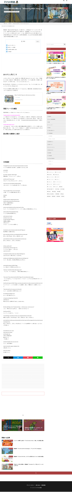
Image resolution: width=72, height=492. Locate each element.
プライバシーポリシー (29, 485)
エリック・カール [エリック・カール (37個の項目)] (50, 181)
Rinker (19, 97)
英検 (49, 124)
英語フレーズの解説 (10, 47)
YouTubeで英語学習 (52, 162)
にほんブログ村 (49, 228)
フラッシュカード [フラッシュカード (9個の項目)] (57, 188)
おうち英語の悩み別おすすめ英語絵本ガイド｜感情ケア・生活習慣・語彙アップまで (56, 110)
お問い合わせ (38, 485)
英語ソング (52, 165)
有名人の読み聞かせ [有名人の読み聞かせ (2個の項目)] (51, 198)
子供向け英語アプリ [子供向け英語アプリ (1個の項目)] (51, 193)
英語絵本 (12, 11)
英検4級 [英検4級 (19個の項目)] (54, 200)
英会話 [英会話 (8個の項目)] (63, 198)
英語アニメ (52, 168)
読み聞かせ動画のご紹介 (11, 49)
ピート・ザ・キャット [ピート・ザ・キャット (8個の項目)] (57, 186)
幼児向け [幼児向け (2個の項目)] (49, 195)
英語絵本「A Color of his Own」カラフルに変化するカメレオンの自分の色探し (29, 457)
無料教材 (51, 139)
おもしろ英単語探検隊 (52, 121)
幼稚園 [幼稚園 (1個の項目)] (59, 195)
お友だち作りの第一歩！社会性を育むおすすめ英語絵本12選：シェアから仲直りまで (56, 79)
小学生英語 (50, 159)
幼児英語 (50, 156)
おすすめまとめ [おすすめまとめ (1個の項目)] (56, 178)
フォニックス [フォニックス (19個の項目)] (50, 188)
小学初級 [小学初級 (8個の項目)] (63, 193)
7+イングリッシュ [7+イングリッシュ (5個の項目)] (51, 176)
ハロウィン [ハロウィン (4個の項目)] (57, 183)
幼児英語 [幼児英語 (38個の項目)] (54, 195)
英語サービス (50, 147)
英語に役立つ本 (51, 153)
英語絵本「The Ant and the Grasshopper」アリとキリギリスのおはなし (28, 449)
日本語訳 (8, 51)
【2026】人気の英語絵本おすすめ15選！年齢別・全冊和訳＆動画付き (56, 95)
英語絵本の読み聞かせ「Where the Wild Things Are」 (21, 23)
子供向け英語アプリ (52, 133)
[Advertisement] (23, 62)
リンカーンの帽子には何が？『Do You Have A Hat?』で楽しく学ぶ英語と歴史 (29, 441)
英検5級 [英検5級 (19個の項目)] (59, 200)
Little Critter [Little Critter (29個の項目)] (50, 178)
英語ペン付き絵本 (53, 142)
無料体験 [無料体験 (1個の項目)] (57, 198)
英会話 (49, 130)
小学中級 (17, 11)
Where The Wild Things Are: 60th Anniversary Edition (25, 95)
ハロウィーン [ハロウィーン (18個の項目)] (50, 186)
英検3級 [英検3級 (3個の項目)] (49, 200)
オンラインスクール (52, 150)
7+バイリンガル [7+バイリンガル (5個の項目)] (58, 176)
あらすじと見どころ (10, 45)
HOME (6, 23)
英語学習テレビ (51, 144)
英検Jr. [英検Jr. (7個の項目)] (63, 200)
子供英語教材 (50, 136)
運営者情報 (44, 485)
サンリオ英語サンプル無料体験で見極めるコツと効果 (56, 64)
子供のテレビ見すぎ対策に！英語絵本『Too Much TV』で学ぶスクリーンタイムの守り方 (29, 465)
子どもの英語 (39, 487)
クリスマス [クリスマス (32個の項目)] (57, 181)
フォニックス (50, 127)
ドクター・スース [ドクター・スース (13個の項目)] (50, 183)
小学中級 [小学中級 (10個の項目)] (57, 193)
